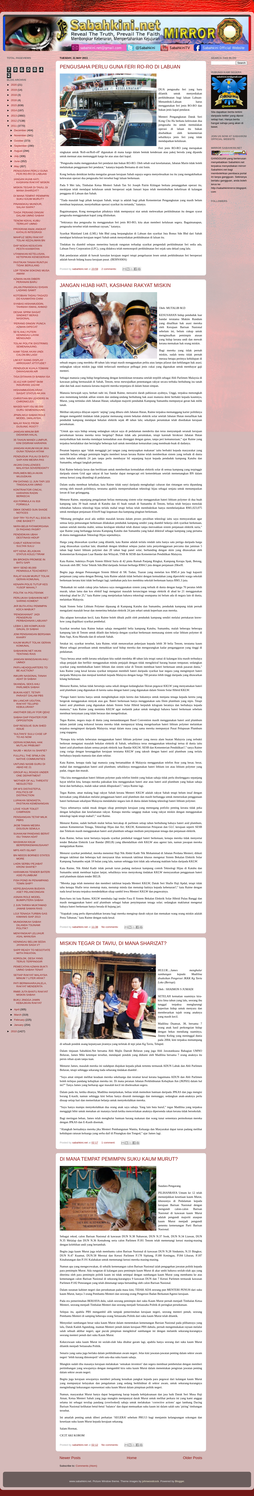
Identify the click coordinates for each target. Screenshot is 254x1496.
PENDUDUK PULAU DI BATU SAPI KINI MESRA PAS (31, 458)
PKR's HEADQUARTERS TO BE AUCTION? (30, 669)
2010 (14, 1031)
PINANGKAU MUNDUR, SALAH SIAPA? (27, 206)
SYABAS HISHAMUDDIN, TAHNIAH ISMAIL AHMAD (30, 305)
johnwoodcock (150, 1481)
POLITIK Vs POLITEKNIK (28, 592)
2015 (14, 105)
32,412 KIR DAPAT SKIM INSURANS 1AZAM (28, 383)
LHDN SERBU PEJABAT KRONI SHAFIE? (28, 865)
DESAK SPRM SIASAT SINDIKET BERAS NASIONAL (27, 315)
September (21, 145)
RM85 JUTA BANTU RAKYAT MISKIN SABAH (30, 993)
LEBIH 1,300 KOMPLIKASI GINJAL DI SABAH (29, 628)
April (17, 1009)
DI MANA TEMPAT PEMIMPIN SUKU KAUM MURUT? (119, 1159)
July (17, 156)
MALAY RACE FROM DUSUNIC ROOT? (26, 425)
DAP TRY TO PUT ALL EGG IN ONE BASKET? (31, 519)
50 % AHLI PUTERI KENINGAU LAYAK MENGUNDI (26, 335)
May (17, 166)
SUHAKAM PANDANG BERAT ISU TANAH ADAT (31, 835)
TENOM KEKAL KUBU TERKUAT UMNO (26, 222)
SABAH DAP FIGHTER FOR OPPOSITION (30, 719)
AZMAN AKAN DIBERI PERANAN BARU (26, 280)
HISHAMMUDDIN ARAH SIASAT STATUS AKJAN (29, 392)
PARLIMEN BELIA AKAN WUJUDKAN (28, 475)
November (20, 135)
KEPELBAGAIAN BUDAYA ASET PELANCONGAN (29, 890)
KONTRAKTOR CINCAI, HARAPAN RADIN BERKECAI (27, 492)
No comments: (110, 926)
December (20, 130)
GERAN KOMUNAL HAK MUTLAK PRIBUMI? (28, 744)
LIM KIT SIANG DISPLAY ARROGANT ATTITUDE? (29, 362)
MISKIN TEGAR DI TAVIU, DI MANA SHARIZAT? (113, 943)
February (19, 1019)
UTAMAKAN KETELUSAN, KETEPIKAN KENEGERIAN (31, 255)
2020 (14, 84)
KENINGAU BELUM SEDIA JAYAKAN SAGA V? (29, 943)
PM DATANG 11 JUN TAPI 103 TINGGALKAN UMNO (31, 483)
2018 (14, 94)
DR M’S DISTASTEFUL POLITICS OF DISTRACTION (27, 792)
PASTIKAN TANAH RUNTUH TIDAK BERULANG (30, 264)
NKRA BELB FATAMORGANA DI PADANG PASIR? (31, 528)
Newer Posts (70, 1458)
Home (132, 1458)
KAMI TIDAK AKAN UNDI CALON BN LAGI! (28, 353)
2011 (14, 125)
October (19, 140)
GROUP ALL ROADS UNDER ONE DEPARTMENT (30, 774)
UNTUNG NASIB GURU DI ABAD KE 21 (29, 766)
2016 (14, 100)
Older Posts (192, 1458)
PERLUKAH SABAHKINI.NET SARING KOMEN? (30, 599)
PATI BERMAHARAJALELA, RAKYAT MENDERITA (30, 985)
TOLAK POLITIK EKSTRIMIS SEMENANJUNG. (30, 345)
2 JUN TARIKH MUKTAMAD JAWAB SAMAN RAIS (30, 907)
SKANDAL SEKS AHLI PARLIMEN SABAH (26, 686)
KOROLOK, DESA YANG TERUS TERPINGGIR (28, 960)
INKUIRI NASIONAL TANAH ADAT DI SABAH (30, 677)
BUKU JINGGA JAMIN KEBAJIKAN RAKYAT (27, 1001)
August (18, 150)
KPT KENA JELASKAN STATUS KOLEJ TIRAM (28, 553)
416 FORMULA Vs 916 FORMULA (26, 503)
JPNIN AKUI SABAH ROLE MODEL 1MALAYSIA (29, 417)
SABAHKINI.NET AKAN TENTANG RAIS (27, 652)
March (18, 1014)
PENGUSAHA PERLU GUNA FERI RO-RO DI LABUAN (120, 66)
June (17, 161)
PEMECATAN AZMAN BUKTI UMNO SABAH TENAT (30, 968)
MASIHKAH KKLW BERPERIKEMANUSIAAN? (31, 844)
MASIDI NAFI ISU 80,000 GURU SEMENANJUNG (29, 408)
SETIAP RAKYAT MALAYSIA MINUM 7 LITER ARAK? (30, 977)
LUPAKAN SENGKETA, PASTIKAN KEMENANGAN (31, 802)
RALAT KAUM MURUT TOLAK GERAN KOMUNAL (31, 578)
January (19, 1024)
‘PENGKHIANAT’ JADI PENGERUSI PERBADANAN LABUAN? (30, 617)
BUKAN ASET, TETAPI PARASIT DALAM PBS (28, 694)
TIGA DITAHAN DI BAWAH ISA (31, 376)
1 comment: (108, 1142)
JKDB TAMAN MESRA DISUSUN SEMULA (26, 827)
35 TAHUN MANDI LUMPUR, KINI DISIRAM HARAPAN (30, 441)
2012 (14, 120)
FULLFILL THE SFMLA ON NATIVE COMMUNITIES (29, 757)
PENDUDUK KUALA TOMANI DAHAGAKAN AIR (30, 370)
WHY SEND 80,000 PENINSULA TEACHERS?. (30, 569)
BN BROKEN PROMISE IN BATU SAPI (29, 561)
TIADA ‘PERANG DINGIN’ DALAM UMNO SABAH (28, 214)
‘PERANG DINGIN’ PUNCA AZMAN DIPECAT (29, 325)
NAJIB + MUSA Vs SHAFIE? (30, 750)
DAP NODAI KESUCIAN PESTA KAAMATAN (27, 247)
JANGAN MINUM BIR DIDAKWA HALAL (26, 433)
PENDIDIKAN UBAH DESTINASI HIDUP (26, 536)
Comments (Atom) (86, 1465)
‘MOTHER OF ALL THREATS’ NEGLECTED (30, 782)
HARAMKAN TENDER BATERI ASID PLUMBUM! (31, 873)
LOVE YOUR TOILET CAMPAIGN (26, 810)
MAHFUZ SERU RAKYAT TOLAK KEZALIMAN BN (29, 239)
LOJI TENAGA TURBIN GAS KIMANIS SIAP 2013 (30, 915)
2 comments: (109, 268)
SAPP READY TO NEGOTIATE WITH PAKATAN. (31, 952)
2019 (14, 89)
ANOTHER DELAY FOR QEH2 (31, 712)
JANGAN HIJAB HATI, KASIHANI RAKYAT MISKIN (115, 285)
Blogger (179, 1481)
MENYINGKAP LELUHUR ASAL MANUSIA (28, 935)
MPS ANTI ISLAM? (24, 850)
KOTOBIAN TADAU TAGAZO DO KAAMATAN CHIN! (30, 297)
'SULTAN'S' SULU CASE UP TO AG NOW (30, 735)
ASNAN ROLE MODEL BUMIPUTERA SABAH (28, 899)
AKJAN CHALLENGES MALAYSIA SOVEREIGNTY (31, 466)
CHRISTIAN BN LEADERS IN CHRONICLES (30, 400)
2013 (14, 115)
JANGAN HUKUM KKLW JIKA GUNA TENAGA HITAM (31, 450)
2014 (14, 110)
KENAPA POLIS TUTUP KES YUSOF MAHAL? (30, 586)
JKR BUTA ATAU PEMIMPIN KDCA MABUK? (30, 608)
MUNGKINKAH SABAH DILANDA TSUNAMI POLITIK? (27, 925)
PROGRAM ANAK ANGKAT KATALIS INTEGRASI (29, 231)
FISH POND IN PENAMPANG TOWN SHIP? (31, 882)
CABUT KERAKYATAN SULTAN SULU (26, 544)
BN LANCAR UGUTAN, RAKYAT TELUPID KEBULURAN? (27, 703)
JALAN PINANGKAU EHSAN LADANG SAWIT (30, 289)
